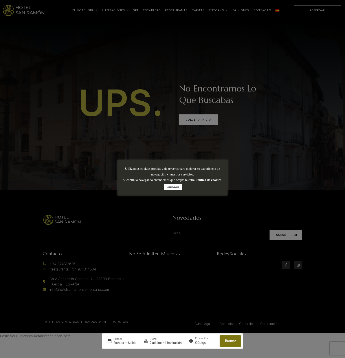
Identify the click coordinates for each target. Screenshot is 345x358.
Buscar (230, 341)
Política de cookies (208, 180)
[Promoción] (205, 342)
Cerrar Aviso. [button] (173, 186)
